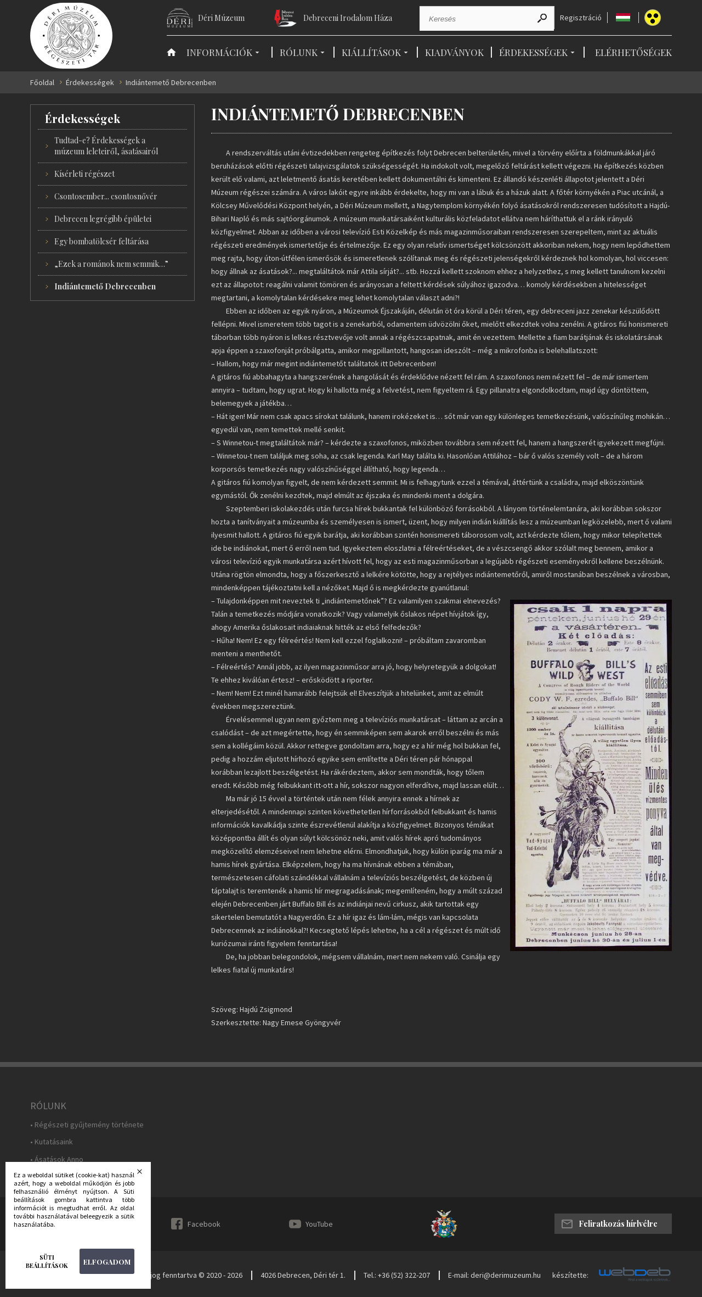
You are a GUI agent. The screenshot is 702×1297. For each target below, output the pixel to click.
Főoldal (42, 82)
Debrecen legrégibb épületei (102, 219)
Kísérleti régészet (84, 174)
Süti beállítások (47, 1261)
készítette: (570, 1275)
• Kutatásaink (51, 1142)
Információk (219, 52)
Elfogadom (107, 1261)
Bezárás (146, 1174)
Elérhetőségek (633, 52)
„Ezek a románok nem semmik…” (111, 264)
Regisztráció (581, 18)
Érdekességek (533, 52)
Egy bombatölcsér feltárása (101, 241)
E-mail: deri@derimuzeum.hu (494, 1275)
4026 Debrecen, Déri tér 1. (303, 1275)
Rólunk (299, 52)
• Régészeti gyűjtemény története (87, 1125)
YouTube (319, 1224)
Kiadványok (454, 52)
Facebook (204, 1224)
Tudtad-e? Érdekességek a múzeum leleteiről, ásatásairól (106, 145)
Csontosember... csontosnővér (105, 196)
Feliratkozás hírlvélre (618, 1223)
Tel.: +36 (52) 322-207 (397, 1275)
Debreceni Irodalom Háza (347, 18)
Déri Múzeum (221, 18)
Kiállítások (371, 52)
